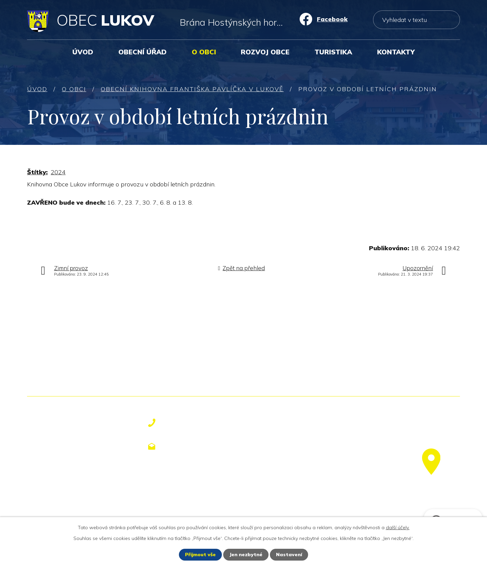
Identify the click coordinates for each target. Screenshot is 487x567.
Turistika (333, 52)
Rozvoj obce (265, 52)
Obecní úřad (142, 52)
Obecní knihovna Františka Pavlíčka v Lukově (192, 89)
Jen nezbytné (245, 554)
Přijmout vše (200, 554)
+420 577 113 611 (196, 422)
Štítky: (37, 172)
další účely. (398, 527)
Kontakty (396, 52)
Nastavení (289, 554)
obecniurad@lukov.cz (202, 446)
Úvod (82, 52)
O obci (204, 52)
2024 (58, 172)
